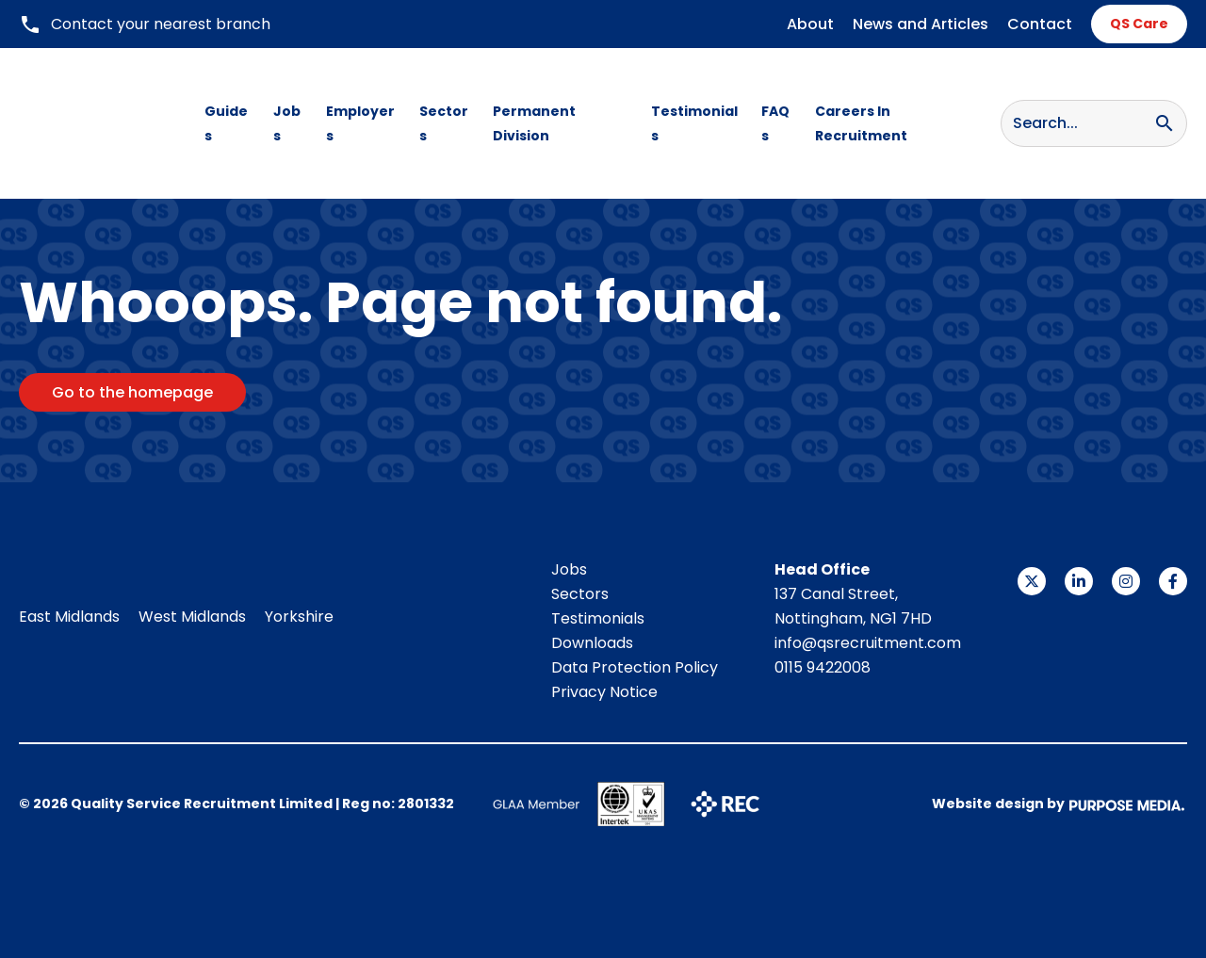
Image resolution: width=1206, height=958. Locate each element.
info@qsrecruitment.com (867, 643)
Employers (360, 123)
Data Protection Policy (634, 667)
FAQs (775, 123)
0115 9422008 (822, 667)
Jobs (287, 123)
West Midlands (192, 616)
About (810, 24)
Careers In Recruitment (861, 123)
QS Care (1139, 23)
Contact (1039, 24)
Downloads (592, 643)
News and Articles (920, 24)
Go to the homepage (132, 392)
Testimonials (694, 123)
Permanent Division (534, 123)
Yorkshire (299, 616)
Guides (226, 123)
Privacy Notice (604, 692)
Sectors (443, 123)
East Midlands (69, 616)
